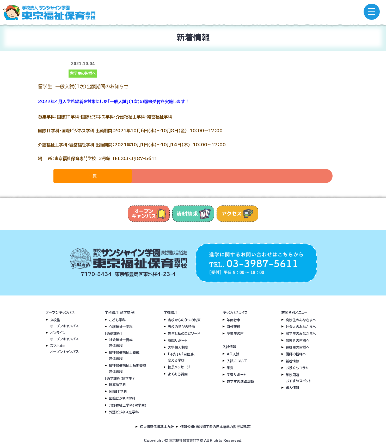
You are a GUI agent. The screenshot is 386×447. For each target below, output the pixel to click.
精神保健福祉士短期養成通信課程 (127, 368)
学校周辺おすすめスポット (298, 378)
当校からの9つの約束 (184, 320)
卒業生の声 (235, 333)
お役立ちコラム (297, 368)
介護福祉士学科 (121, 327)
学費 (230, 368)
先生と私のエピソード (184, 333)
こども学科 (117, 320)
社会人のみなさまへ (301, 327)
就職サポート (177, 340)
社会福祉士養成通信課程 (121, 343)
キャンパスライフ (235, 312)
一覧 (92, 176)
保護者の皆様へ (297, 340)
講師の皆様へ (296, 354)
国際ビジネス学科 (122, 398)
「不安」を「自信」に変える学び (181, 357)
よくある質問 (178, 374)
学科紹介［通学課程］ (120, 312)
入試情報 (229, 347)
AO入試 (233, 354)
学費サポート (236, 374)
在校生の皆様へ (297, 347)
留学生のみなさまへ (301, 333)
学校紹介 (170, 312)
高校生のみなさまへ (301, 320)
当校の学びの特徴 (181, 327)
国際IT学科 (118, 391)
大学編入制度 (178, 347)
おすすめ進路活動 (240, 381)
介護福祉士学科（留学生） (127, 405)
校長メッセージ (179, 367)
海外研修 (233, 327)
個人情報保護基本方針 (157, 427)
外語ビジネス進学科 (124, 412)
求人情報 (292, 387)
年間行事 (233, 320)
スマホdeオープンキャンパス (64, 349)
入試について (237, 361)
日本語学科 (117, 384)
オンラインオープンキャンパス (64, 336)
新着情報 (292, 361)
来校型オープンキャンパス (64, 323)
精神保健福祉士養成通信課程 (124, 355)
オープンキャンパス (60, 312)
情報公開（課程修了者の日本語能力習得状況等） (216, 427)
